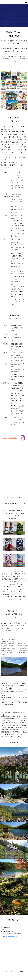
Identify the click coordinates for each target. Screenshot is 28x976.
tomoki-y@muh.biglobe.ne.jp (10, 936)
